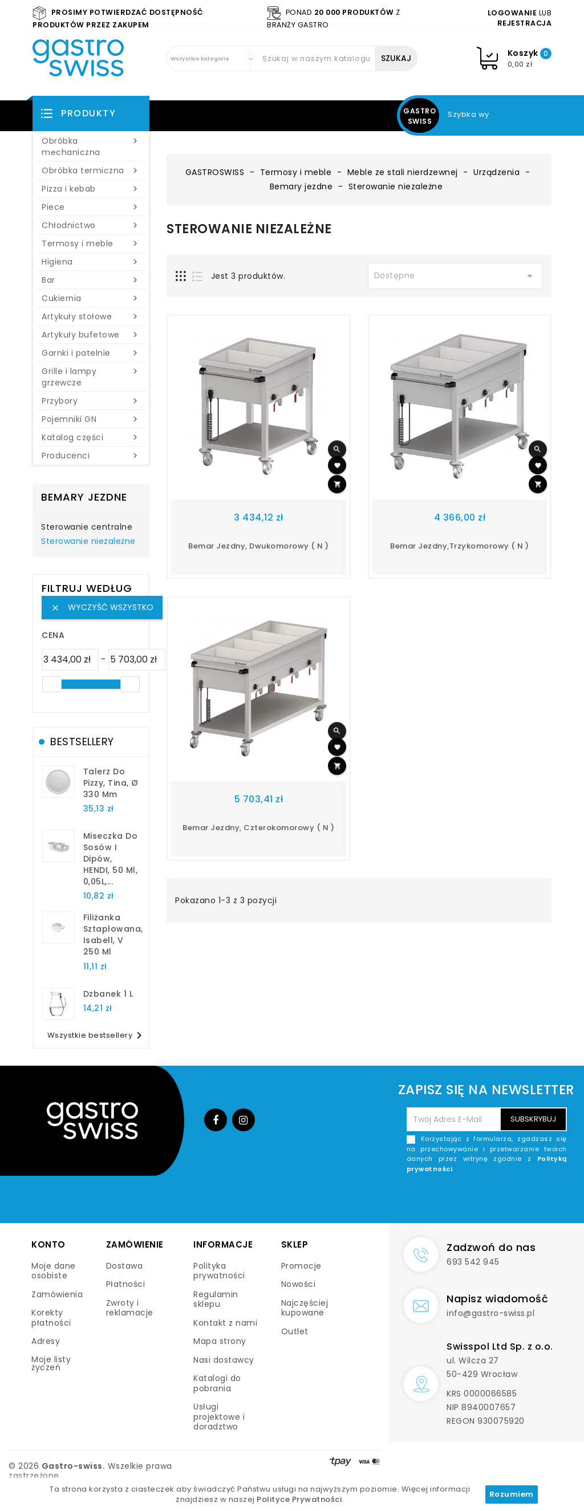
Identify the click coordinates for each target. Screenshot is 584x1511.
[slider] (52, 684)
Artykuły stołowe (91, 316)
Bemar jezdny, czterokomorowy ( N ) (258, 827)
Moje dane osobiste (53, 1271)
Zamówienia (57, 1294)
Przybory (91, 401)
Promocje (301, 1266)
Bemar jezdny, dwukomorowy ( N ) (258, 546)
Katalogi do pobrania (217, 1383)
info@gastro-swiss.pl (490, 1313)
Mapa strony (219, 1341)
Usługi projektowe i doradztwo (219, 1416)
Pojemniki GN (91, 419)
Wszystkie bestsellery (97, 1035)
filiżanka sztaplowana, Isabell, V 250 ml (113, 934)
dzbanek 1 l (108, 994)
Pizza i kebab (91, 188)
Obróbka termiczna (91, 170)
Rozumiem (511, 1494)
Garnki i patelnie (91, 353)
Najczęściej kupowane (304, 1308)
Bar (91, 280)
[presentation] (480, 1201)
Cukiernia (91, 298)
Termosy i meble (91, 243)
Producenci (91, 455)
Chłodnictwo (91, 225)
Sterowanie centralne (86, 527)
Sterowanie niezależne (88, 542)
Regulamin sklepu (215, 1299)
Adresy (45, 1341)
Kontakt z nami (225, 1323)
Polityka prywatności (219, 1271)
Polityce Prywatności (299, 1499)
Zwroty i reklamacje (129, 1308)
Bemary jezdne (84, 497)
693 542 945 (473, 1262)
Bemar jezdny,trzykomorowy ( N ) (459, 546)
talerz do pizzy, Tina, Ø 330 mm (111, 783)
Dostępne (455, 276)
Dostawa (124, 1266)
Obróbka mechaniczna (91, 146)
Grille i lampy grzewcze (91, 376)
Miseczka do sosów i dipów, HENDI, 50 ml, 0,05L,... (110, 858)
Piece (91, 207)
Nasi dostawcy (223, 1360)
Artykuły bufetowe (91, 334)
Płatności (125, 1284)
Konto (48, 1244)
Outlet (295, 1331)
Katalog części (91, 437)
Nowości (298, 1284)
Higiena (91, 261)
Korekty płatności (51, 1318)
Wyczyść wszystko (102, 607)
